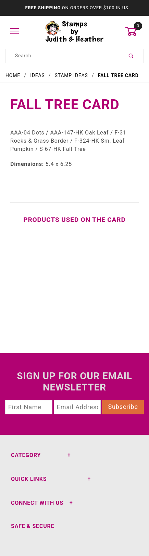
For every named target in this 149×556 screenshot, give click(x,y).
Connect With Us (37, 503)
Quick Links (29, 479)
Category (26, 455)
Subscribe (123, 406)
